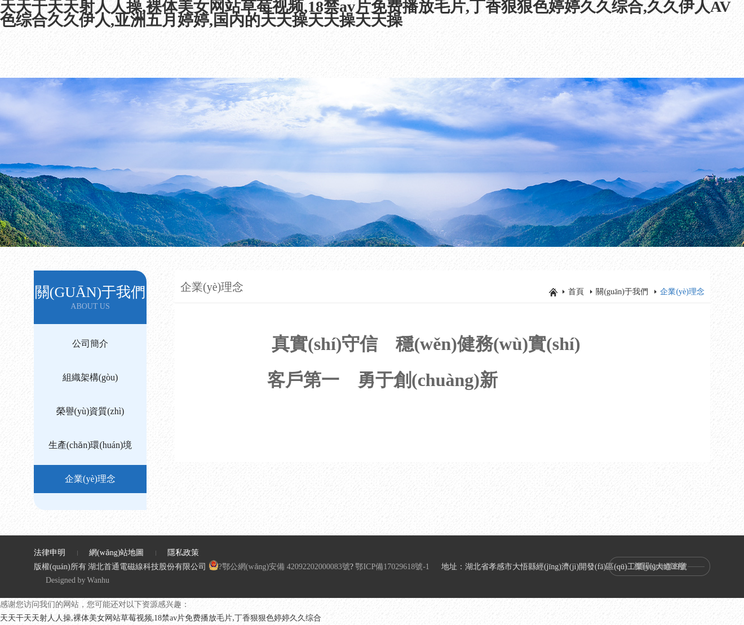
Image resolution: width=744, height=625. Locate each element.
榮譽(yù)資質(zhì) (90, 411)
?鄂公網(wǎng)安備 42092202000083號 (279, 566)
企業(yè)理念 (90, 479)
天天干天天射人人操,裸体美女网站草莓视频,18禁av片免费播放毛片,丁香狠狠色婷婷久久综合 (160, 618)
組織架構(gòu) (90, 377)
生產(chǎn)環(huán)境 (90, 445)
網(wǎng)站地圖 (116, 552)
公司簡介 (90, 343)
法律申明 (49, 552)
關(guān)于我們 (622, 291)
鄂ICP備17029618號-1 (392, 566)
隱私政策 (183, 552)
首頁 (576, 291)
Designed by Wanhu (77, 580)
